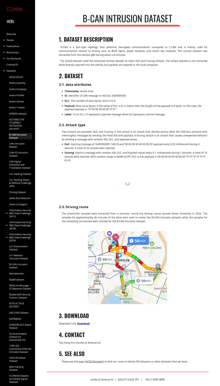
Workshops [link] (12, 52)
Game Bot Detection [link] (19, 198)
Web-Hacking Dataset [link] (16, 368)
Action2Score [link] (16, 76)
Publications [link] (12, 46)
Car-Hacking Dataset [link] (20, 173)
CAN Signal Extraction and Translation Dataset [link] (19, 164)
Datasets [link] (11, 70)
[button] (216, 4)
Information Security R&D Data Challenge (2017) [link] (20, 213)
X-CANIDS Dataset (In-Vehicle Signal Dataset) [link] (18, 378)
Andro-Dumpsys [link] (17, 89)
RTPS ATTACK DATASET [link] (16, 305)
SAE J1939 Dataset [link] (18, 312)
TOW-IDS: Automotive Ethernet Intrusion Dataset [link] (20, 348)
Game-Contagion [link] (18, 204)
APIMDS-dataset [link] (18, 113)
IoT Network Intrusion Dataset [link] (18, 257)
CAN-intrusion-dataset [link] (17, 145)
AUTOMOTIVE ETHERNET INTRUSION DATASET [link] (16, 124)
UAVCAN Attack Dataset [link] (17, 359)
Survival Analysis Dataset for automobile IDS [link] (18, 336)
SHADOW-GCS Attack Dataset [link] (20, 326)
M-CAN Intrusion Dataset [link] (18, 266)
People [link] (10, 40)
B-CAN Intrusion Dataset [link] (18, 136)
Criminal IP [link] (12, 64)
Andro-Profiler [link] (16, 95)
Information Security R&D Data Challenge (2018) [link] (20, 225)
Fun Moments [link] (13, 58)
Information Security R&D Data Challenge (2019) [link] (20, 237)
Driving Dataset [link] (17, 192)
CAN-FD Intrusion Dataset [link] (18, 154)
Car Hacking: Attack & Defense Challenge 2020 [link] (20, 183)
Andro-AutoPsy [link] (17, 83)
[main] (127, 20)
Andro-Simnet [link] (16, 101)
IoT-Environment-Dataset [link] (18, 248)
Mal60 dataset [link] (16, 279)
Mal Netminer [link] (16, 273)
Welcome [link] (11, 34)
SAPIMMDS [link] (15, 318)
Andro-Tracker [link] (17, 107)
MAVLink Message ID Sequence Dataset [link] (20, 287)
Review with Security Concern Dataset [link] (20, 296)
